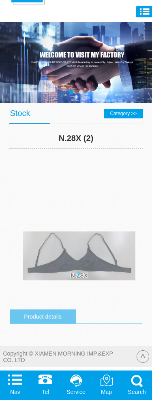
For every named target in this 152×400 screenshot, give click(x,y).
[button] (79, 289)
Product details (43, 332)
